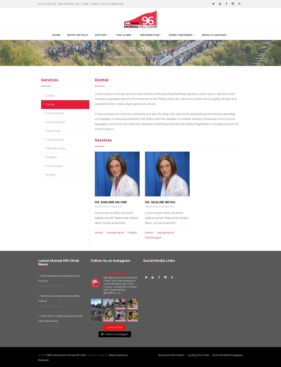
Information (149, 35)
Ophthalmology (55, 148)
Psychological (54, 166)
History (101, 35)
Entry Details (77, 35)
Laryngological (55, 139)
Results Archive (214, 35)
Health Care (53, 130)
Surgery (51, 174)
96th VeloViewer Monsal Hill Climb (66, 355)
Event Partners (180, 35)
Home (56, 35)
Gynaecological (55, 122)
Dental (50, 104)
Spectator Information (171, 355)
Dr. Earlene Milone (111, 202)
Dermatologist (55, 113)
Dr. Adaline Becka (160, 202)
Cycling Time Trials (198, 355)
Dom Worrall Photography (227, 355)
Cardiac (50, 95)
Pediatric (51, 157)
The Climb (123, 35)
